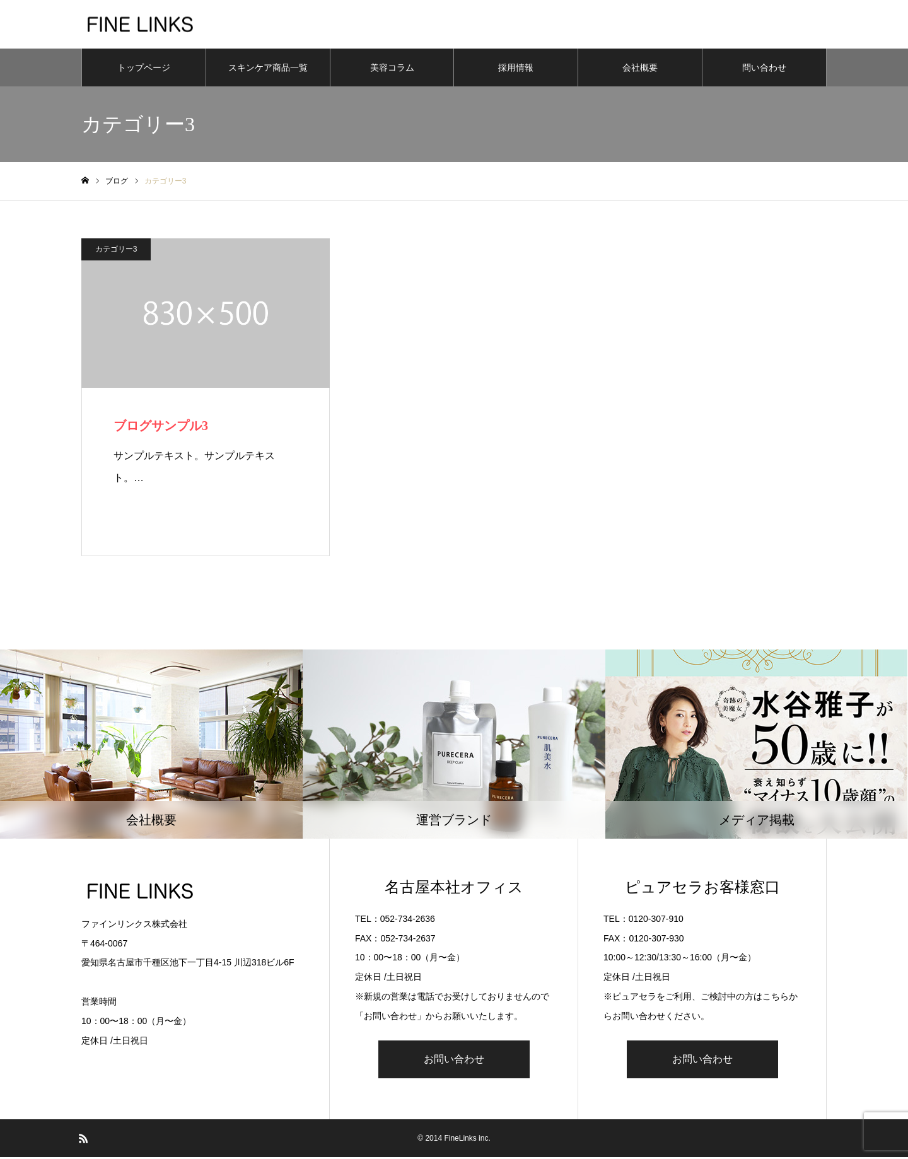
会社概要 (640, 69)
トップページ (143, 69)
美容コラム (392, 69)
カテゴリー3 (116, 251)
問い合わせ (764, 69)
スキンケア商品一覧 (268, 69)
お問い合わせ (454, 1061)
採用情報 (515, 69)
